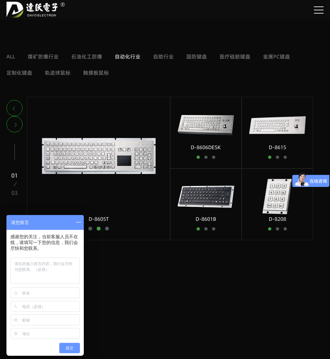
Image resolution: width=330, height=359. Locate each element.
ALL (10, 56)
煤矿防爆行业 (43, 56)
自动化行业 (128, 56)
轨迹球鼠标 (58, 72)
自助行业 (163, 56)
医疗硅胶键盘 (234, 56)
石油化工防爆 (86, 56)
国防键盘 (196, 56)
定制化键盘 (19, 72)
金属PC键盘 (276, 56)
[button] (14, 108)
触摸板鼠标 (96, 72)
